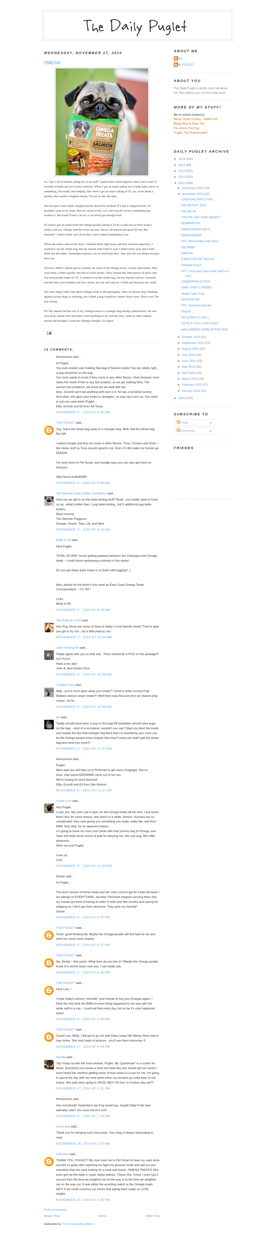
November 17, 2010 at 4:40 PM (83, 1019)
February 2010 (192, 384)
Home (103, 1215)
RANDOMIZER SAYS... (197, 229)
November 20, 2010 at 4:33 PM (83, 1199)
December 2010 (193, 188)
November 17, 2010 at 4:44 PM (83, 1046)
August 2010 (191, 348)
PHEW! (186, 311)
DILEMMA (188, 247)
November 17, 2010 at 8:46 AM (83, 412)
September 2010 (193, 342)
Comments (186, 430)
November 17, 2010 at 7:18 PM (83, 1116)
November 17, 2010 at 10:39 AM (84, 674)
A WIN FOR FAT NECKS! (198, 259)
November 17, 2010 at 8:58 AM (83, 482)
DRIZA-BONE (190, 299)
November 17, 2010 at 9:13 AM (83, 529)
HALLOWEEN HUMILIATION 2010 (204, 329)
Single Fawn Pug (192, 293)
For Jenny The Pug (186, 128)
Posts (182, 422)
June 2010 (189, 360)
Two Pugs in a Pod (68, 620)
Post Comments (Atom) (77, 1224)
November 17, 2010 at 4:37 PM (83, 944)
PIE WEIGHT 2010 (194, 205)
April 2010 (189, 372)
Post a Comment (55, 1209)
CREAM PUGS (191, 265)
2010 (182, 183)
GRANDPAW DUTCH (195, 281)
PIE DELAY (189, 211)
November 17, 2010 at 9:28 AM (83, 609)
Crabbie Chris (65, 684)
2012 (182, 170)
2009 (182, 398)
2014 (182, 158)
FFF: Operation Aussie (196, 305)
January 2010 (191, 390)
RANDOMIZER (191, 235)
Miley (178, 58)
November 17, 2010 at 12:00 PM (84, 865)
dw (58, 717)
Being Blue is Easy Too (189, 123)
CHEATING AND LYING (197, 199)
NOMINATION (190, 223)
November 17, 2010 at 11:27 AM (84, 790)
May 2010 (189, 366)
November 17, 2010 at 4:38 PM (83, 972)
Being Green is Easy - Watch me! (196, 119)
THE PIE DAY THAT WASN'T (200, 217)
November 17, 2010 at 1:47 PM (83, 917)
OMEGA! (52, 63)
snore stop (63, 1126)
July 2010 (189, 354)
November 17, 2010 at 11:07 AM (84, 748)
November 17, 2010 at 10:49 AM (84, 706)
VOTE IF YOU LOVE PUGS (199, 323)
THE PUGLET (65, 422)
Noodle (61, 1057)
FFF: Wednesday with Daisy (200, 241)
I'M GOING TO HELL (195, 317)
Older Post (152, 1215)
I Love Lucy (63, 800)
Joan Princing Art (67, 647)
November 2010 (193, 194)
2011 (182, 176)
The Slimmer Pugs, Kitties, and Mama (81, 493)
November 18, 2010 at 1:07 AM (83, 1143)
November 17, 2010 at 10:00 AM (84, 637)
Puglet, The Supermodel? (191, 132)
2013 (182, 165)
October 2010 (191, 337)
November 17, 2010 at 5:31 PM (83, 1088)
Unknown (62, 1154)
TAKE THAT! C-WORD (196, 287)
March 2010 (190, 378)
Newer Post (52, 1215)
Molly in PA (63, 540)
